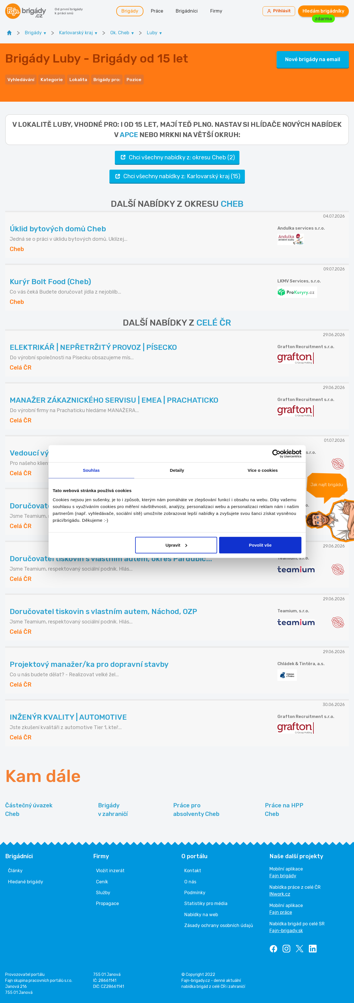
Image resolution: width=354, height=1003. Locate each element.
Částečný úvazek (29, 808)
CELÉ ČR (213, 321)
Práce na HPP (284, 808)
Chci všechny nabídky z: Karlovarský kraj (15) (177, 174)
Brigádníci (188, 11)
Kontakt (192, 869)
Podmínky (194, 891)
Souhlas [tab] (91, 470)
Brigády (131, 11)
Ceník (102, 879)
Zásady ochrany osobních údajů (218, 923)
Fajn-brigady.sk (286, 929)
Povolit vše (260, 544)
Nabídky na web (201, 912)
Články (15, 869)
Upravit (176, 544)
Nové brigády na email (312, 59)
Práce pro (196, 808)
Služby (103, 891)
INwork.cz (279, 892)
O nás (190, 879)
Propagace (107, 901)
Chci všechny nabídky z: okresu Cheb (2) (177, 155)
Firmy (217, 11)
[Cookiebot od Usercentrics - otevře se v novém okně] (276, 454)
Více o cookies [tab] (263, 470)
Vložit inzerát (110, 869)
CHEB (232, 202)
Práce (158, 11)
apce (129, 133)
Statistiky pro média (205, 901)
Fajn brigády (282, 874)
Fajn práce (280, 910)
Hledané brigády (25, 879)
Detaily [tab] (177, 470)
